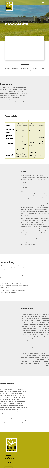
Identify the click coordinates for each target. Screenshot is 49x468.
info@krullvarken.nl (9, 458)
